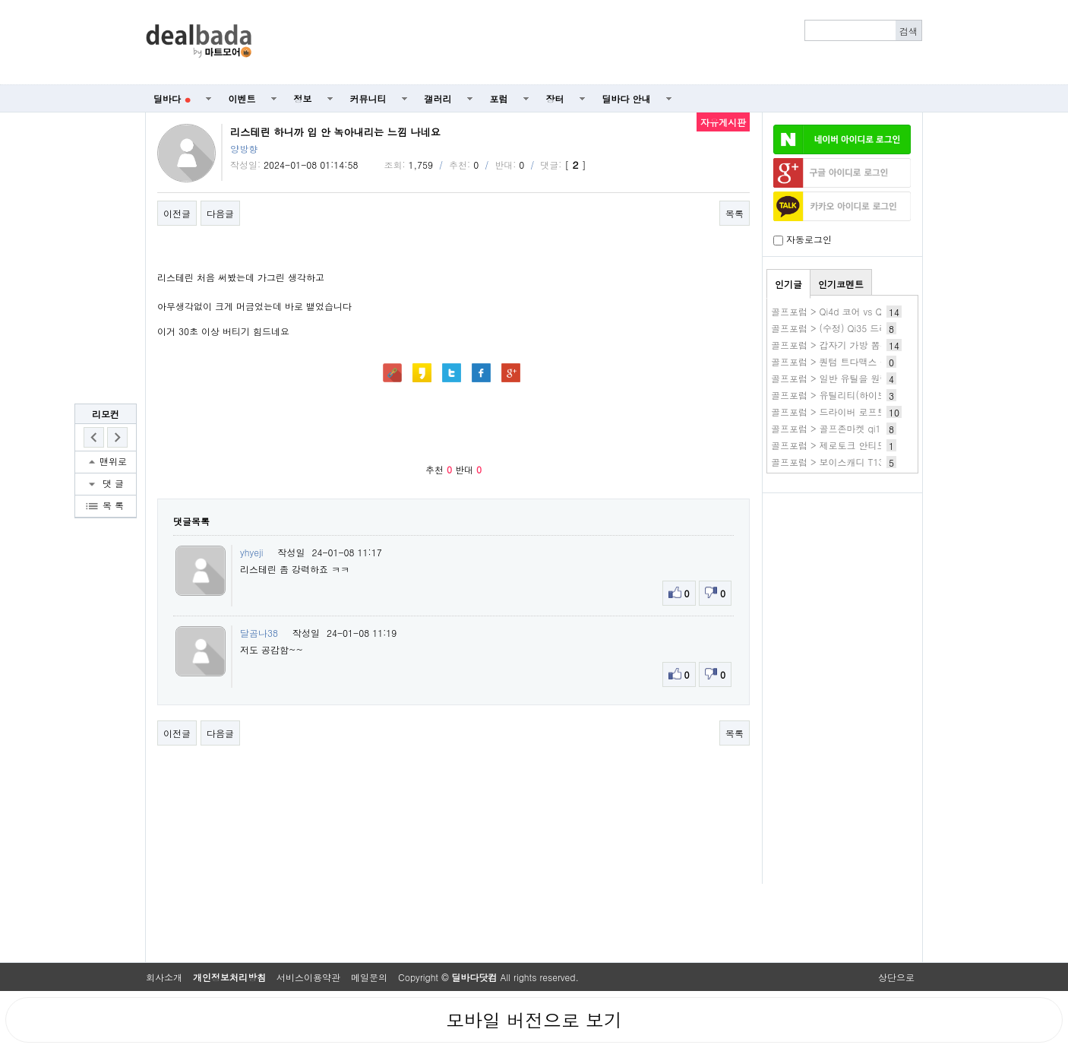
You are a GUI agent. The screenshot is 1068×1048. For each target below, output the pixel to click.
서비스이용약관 (308, 976)
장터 (555, 98)
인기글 (788, 283)
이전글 (177, 213)
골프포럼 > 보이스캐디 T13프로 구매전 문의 (862, 461)
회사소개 (164, 976)
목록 (734, 213)
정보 (303, 98)
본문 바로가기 (0, 0)
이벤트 (242, 98)
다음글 (220, 213)
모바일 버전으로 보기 (534, 1020)
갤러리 (438, 98)
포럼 (499, 98)
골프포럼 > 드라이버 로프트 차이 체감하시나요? (871, 411)
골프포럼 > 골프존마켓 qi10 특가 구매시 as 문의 (871, 428)
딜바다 (172, 98)
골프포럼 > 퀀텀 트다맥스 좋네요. (841, 361)
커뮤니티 (368, 98)
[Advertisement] (595, 42)
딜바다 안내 (626, 98)
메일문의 (369, 976)
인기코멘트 (841, 283)
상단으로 (896, 976)
